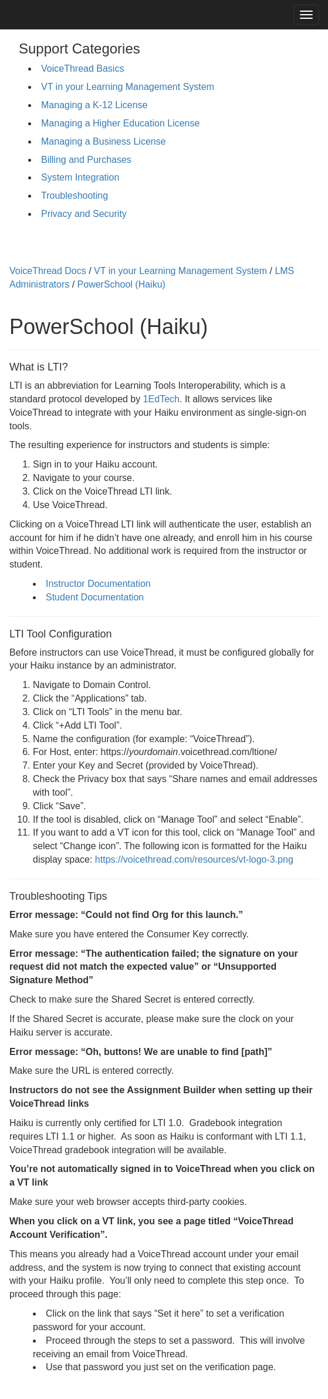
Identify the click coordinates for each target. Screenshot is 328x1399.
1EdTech (161, 399)
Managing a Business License (103, 141)
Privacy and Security (84, 214)
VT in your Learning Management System (127, 87)
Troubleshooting (74, 196)
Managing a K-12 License (94, 105)
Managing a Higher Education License (120, 123)
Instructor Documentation (98, 584)
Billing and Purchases (86, 160)
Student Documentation (95, 597)
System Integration (80, 177)
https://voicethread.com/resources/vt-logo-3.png (194, 859)
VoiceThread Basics (82, 69)
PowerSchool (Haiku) (121, 284)
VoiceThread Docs (47, 271)
